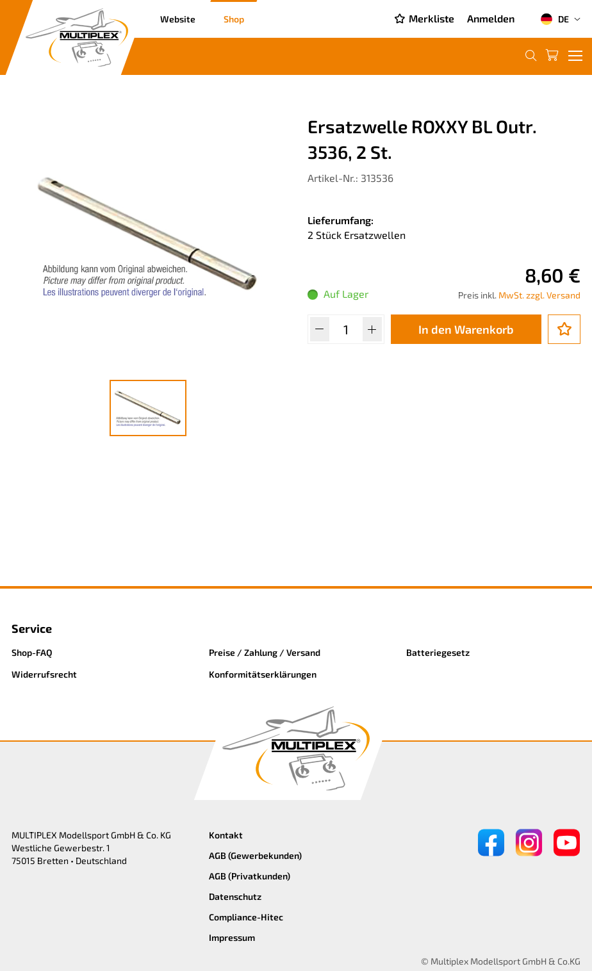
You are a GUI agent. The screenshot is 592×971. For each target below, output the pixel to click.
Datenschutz (235, 896)
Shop (234, 18)
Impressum (232, 937)
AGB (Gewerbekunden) (255, 855)
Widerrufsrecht (44, 674)
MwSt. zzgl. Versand (539, 295)
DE (554, 19)
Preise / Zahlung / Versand (264, 652)
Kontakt (226, 834)
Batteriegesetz (438, 652)
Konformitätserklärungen (263, 674)
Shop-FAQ (32, 652)
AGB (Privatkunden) (249, 875)
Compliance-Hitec (246, 916)
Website (177, 18)
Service (32, 628)
